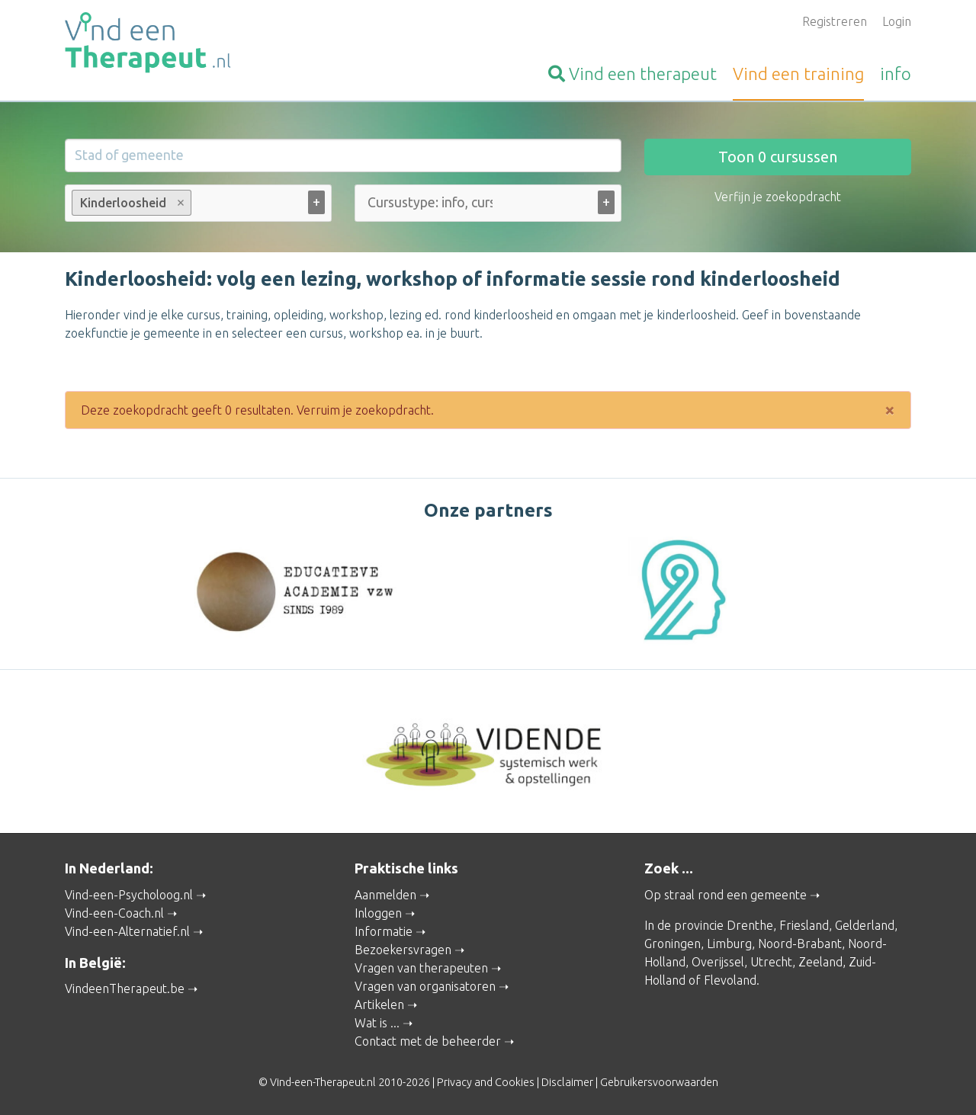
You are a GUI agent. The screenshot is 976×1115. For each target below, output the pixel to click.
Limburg (729, 943)
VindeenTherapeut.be (125, 988)
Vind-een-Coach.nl (114, 913)
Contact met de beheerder (428, 1041)
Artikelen (379, 1004)
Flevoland (730, 980)
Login (896, 21)
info (895, 73)
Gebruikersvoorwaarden (659, 1082)
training (798, 73)
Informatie (384, 931)
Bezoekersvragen (403, 949)
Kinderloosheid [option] (131, 203)
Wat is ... (377, 1023)
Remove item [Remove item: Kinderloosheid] (181, 203)
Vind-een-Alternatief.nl (127, 931)
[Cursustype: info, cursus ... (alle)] (430, 202)
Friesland (804, 925)
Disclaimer (567, 1082)
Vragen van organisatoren (425, 986)
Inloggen (378, 913)
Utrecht (771, 962)
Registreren (834, 21)
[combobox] (198, 206)
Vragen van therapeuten (421, 968)
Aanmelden (385, 895)
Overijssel (718, 962)
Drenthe (750, 925)
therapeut (632, 73)
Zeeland (820, 962)
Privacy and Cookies (486, 1082)
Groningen (672, 943)
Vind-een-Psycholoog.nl (129, 895)
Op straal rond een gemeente (725, 895)
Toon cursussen (777, 156)
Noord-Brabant (800, 943)
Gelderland (864, 925)
